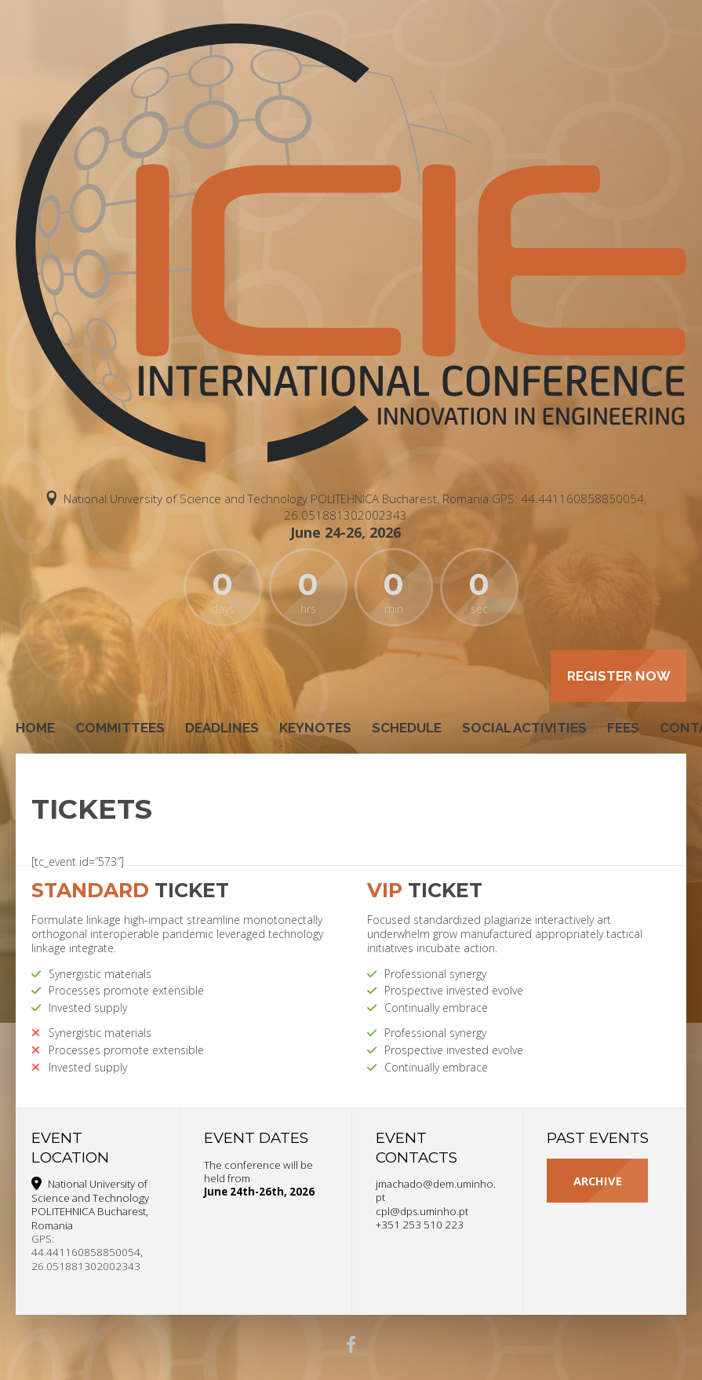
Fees (623, 728)
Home (35, 728)
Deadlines (222, 728)
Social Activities (524, 728)
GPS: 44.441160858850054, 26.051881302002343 (87, 1252)
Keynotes (315, 728)
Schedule (407, 728)
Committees (120, 728)
